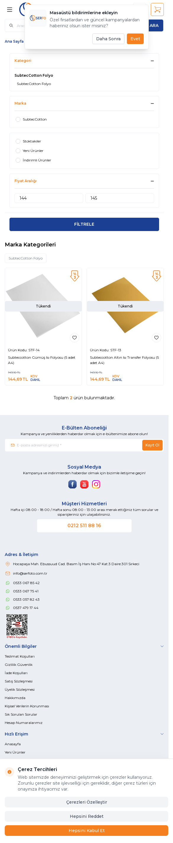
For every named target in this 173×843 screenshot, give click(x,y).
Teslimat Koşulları (20, 656)
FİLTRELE (84, 224)
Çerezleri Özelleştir (86, 802)
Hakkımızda (15, 697)
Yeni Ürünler (15, 752)
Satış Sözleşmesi (19, 681)
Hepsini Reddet (87, 816)
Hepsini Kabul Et (87, 830)
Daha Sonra (108, 38)
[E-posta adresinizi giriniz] (84, 445)
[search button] (154, 25)
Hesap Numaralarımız (24, 722)
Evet (135, 38)
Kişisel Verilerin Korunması (27, 706)
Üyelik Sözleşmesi (20, 689)
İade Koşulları (16, 673)
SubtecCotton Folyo (26, 258)
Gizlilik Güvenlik (19, 664)
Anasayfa (13, 744)
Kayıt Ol (152, 445)
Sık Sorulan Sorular (21, 714)
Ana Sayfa (14, 41)
